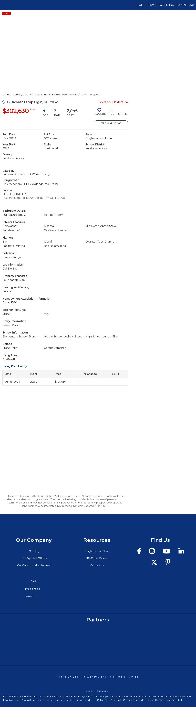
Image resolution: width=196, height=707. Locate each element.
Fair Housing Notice (123, 676)
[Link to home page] (4, 5)
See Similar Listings (111, 123)
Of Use (72, 676)
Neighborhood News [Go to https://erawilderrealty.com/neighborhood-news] (97, 551)
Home (141, 4)
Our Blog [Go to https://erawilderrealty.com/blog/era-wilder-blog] (34, 551)
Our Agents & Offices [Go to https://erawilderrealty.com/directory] (34, 558)
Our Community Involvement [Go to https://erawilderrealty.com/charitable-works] (34, 565)
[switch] (99, 113)
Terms (62, 676)
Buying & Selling (161, 4)
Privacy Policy (93, 676)
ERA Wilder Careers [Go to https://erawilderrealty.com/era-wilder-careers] (97, 558)
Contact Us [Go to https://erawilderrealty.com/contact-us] (97, 565)
